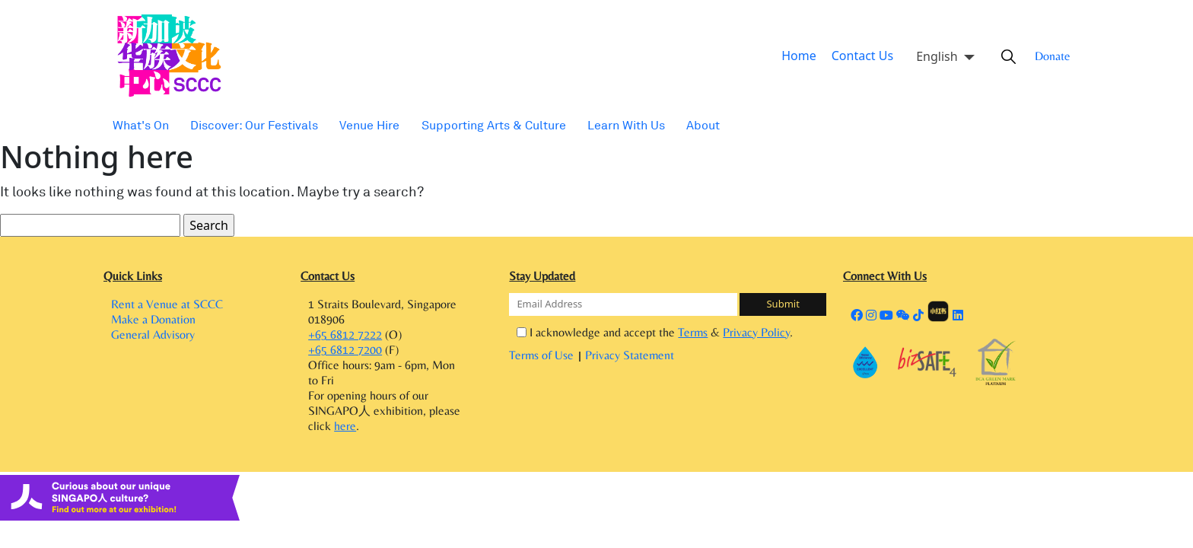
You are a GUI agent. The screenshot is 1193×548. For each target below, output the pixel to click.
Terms (689, 333)
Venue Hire (355, 125)
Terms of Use (543, 356)
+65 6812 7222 (345, 335)
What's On (139, 125)
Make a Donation (153, 324)
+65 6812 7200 (345, 354)
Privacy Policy (743, 333)
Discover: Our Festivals (246, 125)
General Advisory (153, 343)
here (345, 434)
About (673, 125)
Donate (1047, 56)
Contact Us (862, 56)
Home (805, 56)
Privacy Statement (629, 356)
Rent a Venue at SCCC (167, 305)
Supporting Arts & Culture (474, 125)
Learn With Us (600, 125)
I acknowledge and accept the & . (651, 332)
